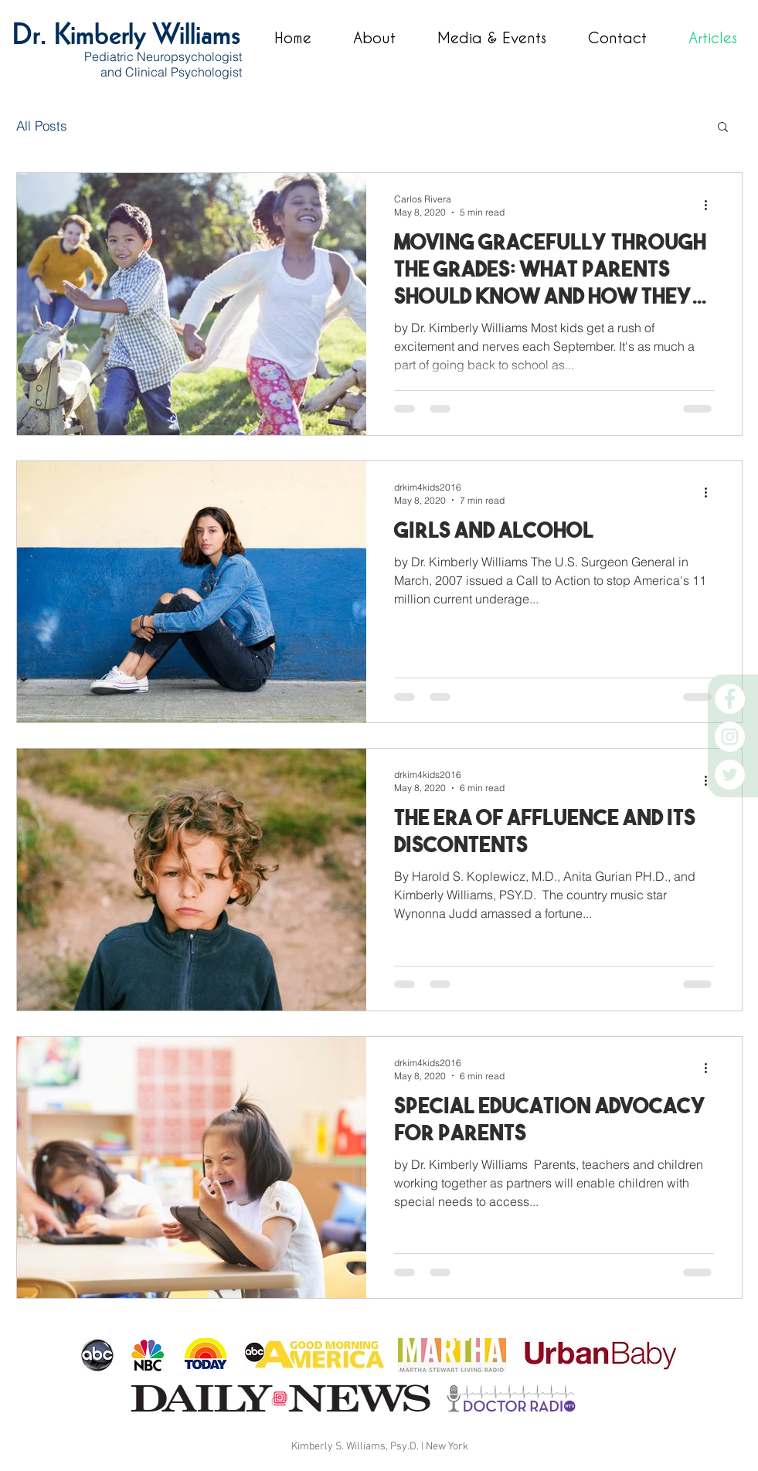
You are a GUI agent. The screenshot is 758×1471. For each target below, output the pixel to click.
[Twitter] (730, 774)
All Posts (41, 125)
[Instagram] (730, 737)
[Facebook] (730, 699)
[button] (723, 128)
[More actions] (711, 204)
